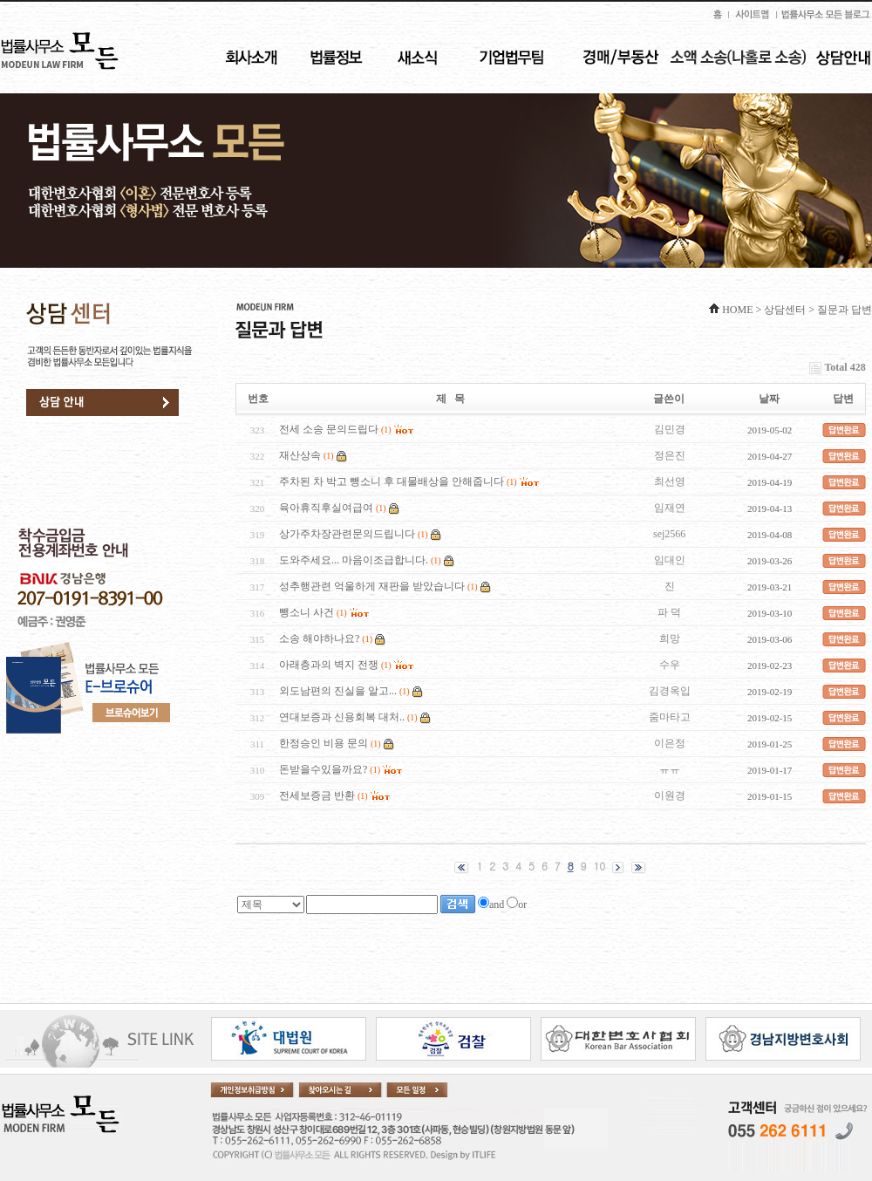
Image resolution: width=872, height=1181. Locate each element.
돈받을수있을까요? (323, 769)
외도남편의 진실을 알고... (338, 691)
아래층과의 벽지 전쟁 (328, 665)
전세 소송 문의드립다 (328, 429)
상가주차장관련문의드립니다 (347, 534)
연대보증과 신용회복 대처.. (342, 717)
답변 (843, 399)
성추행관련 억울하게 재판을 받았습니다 (372, 586)
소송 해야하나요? (319, 638)
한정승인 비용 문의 (323, 743)
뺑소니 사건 (306, 612)
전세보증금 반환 (317, 795)
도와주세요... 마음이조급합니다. (353, 560)
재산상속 (300, 455)
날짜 (769, 399)
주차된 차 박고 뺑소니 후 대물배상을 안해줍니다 (391, 481)
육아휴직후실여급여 (326, 508)
